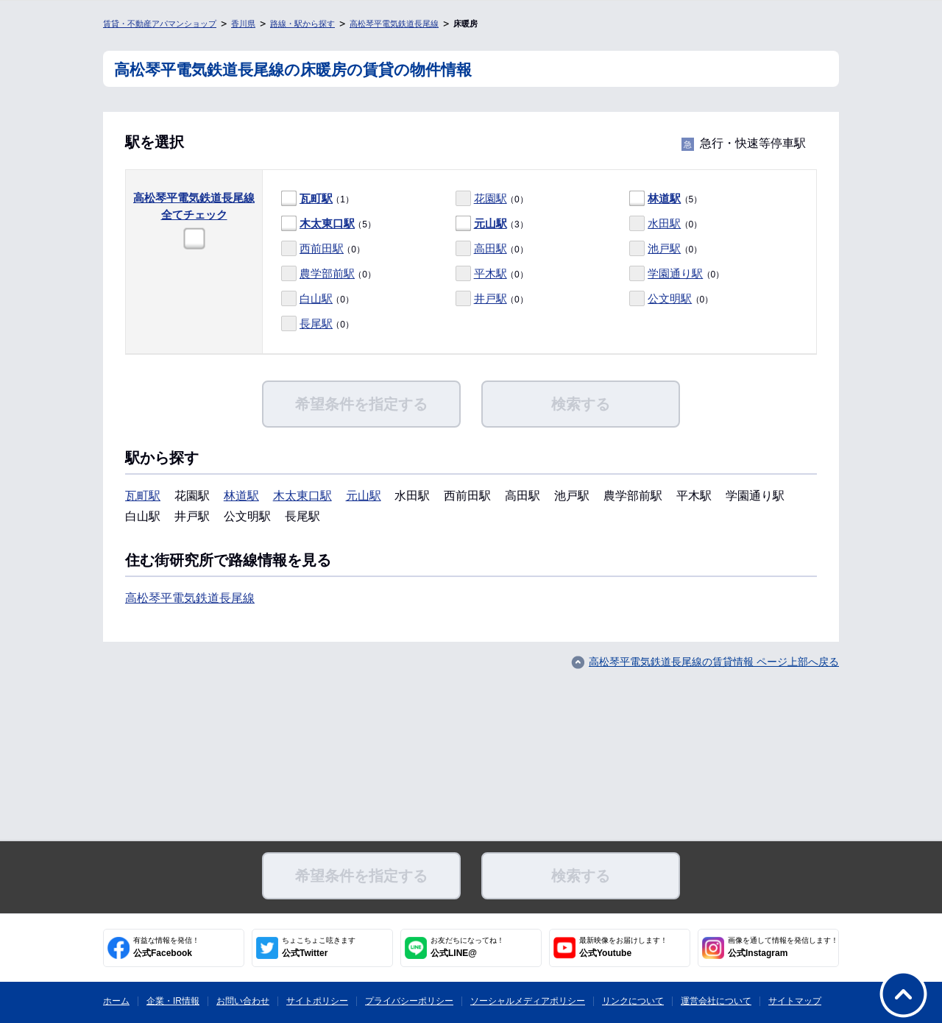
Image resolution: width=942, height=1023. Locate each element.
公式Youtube (623, 947)
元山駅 (490, 223)
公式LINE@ (467, 947)
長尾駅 (316, 323)
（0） (492, 199)
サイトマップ (794, 1001)
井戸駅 (490, 298)
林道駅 (664, 198)
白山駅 (316, 298)
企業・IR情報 (172, 1001)
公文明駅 (670, 298)
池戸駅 (664, 248)
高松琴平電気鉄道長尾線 (394, 23)
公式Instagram (783, 947)
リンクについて (633, 1001)
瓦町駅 (316, 198)
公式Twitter (318, 947)
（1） (317, 199)
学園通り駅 (675, 273)
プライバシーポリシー (409, 1001)
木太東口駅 (327, 223)
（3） (492, 224)
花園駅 (490, 198)
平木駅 (490, 273)
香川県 (243, 23)
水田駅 (664, 223)
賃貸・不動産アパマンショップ (159, 23)
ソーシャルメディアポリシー (527, 1001)
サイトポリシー (317, 1001)
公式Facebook (166, 947)
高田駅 (490, 248)
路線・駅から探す (302, 23)
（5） (665, 199)
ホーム (116, 1001)
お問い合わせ (242, 1001)
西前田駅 (322, 248)
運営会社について (716, 1001)
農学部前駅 (327, 273)
